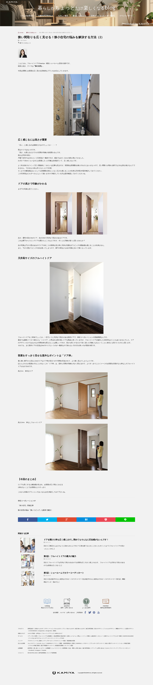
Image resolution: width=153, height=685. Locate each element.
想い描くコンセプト (39, 648)
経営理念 (30, 648)
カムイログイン (32, 643)
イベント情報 (86, 636)
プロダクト (21, 628)
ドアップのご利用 (32, 636)
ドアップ (93, 648)
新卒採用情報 (42, 653)
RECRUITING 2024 (32, 653)
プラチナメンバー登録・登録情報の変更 (64, 640)
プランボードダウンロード (97, 643)
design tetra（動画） (51, 630)
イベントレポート (126, 16)
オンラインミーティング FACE (56, 638)
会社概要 (55, 612)
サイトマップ (113, 648)
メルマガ (62, 612)
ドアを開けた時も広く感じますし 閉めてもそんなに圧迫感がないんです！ (76, 539)
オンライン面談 (69, 645)
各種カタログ (21, 633)
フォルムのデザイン (109, 628)
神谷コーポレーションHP (27, 501)
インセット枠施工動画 (124, 643)
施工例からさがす (80, 628)
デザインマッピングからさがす (52, 628)
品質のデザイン (129, 628)
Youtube (44, 650)
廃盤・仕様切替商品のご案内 (67, 643)
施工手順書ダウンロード (47, 645)
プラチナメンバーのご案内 (35, 640)
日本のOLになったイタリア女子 (103, 16)
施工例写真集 (89, 628)
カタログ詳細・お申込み (34, 633)
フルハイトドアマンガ (48, 633)
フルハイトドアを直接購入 (45, 636)
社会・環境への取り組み (74, 648)
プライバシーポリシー (124, 648)
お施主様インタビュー (97, 636)
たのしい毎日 (63, 16)
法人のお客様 (21, 643)
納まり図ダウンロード (111, 643)
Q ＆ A (107, 648)
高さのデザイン (98, 628)
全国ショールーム (71, 636)
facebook (31, 650)
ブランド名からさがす (68, 628)
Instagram (37, 650)
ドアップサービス (47, 640)
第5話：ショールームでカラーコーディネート (64, 573)
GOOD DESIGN (33, 630)
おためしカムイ (41, 643)
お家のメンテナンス (45, 16)
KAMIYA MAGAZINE (128, 636)
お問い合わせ (70, 612)
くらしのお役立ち (27, 16)
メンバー (20, 640)
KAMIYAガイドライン (52, 643)
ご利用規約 (79, 612)
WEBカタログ (58, 633)
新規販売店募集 (59, 645)
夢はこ (79, 636)
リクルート (21, 653)
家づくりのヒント (79, 16)
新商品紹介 (31, 628)
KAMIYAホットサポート (82, 643)
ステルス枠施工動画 (34, 645)
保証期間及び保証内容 (60, 636)
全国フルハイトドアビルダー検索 (113, 636)
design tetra (41, 630)
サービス (20, 636)
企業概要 (20, 648)
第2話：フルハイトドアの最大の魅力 (60, 556)
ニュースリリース (56, 648)
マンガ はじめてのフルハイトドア (38, 638)
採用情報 (64, 648)
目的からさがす (39, 628)
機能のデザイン (120, 628)
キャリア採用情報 (51, 653)
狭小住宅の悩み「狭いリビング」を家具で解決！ (35, 510)
